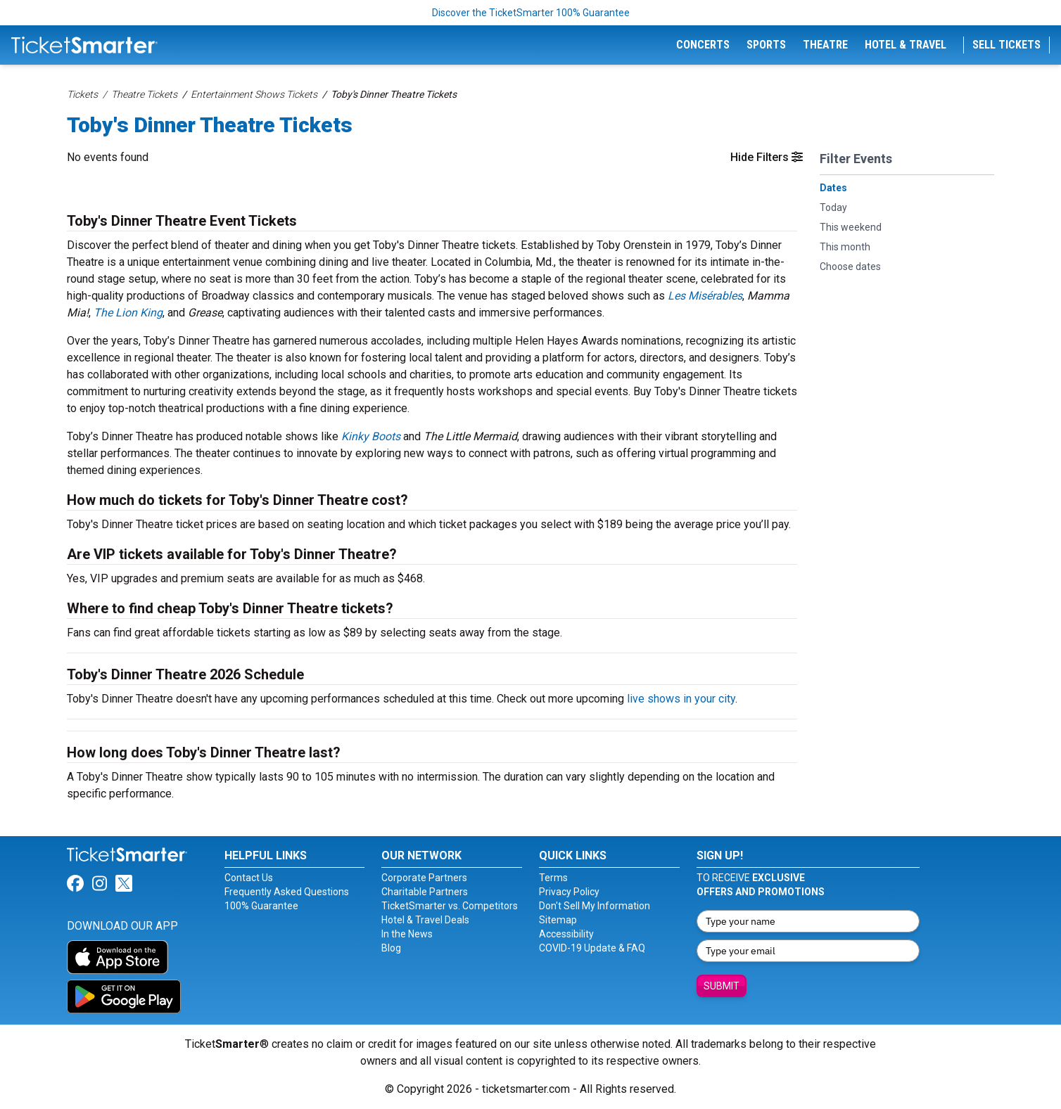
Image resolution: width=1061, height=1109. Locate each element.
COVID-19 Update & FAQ (592, 948)
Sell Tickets (1006, 44)
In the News (407, 934)
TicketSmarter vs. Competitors (449, 905)
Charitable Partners (424, 891)
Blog (391, 948)
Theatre (825, 44)
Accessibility (566, 934)
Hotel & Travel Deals (425, 919)
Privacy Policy (569, 891)
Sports (766, 44)
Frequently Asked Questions (286, 891)
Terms (553, 877)
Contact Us (248, 877)
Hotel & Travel (905, 44)
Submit (721, 986)
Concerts (703, 44)
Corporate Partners (424, 877)
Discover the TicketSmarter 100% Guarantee (531, 12)
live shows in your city (681, 698)
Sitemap (558, 919)
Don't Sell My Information (594, 905)
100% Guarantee (261, 905)
